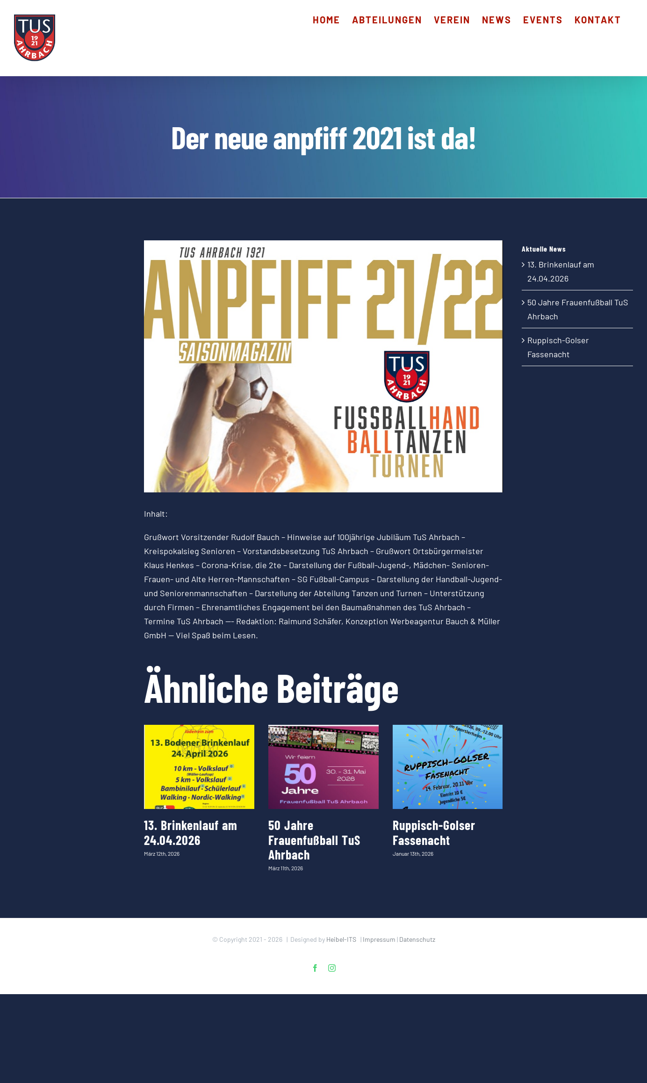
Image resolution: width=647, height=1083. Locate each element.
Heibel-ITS (341, 939)
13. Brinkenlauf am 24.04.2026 (190, 832)
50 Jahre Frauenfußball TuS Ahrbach (314, 839)
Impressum (379, 939)
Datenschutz (417, 939)
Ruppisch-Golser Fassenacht (434, 832)
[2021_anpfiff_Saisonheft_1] (323, 366)
